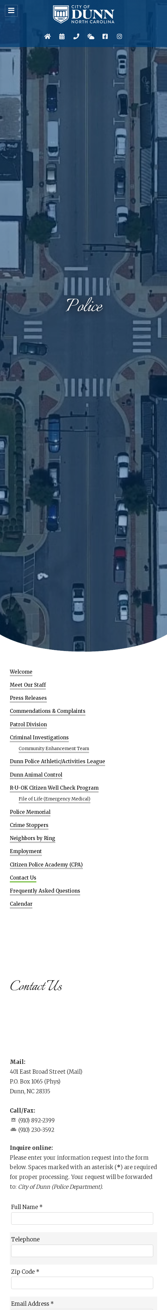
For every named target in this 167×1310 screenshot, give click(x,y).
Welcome (21, 672)
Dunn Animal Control (36, 775)
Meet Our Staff (28, 685)
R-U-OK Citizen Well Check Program (54, 788)
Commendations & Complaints (47, 711)
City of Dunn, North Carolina (83, 14)
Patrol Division (28, 725)
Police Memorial (30, 812)
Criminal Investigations (39, 738)
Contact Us (23, 878)
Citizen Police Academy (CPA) (46, 865)
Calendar (21, 904)
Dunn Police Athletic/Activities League (57, 761)
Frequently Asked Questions (45, 891)
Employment (26, 851)
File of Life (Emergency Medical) (54, 799)
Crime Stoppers (29, 825)
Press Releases (28, 698)
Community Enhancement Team (54, 748)
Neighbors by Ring (32, 838)
